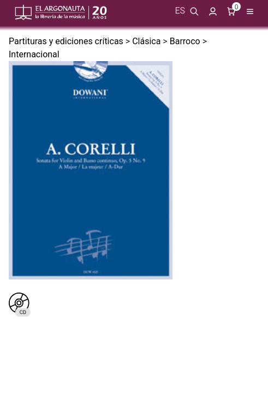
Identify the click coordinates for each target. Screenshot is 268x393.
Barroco (185, 41)
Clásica (146, 41)
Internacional (34, 54)
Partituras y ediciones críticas (66, 41)
